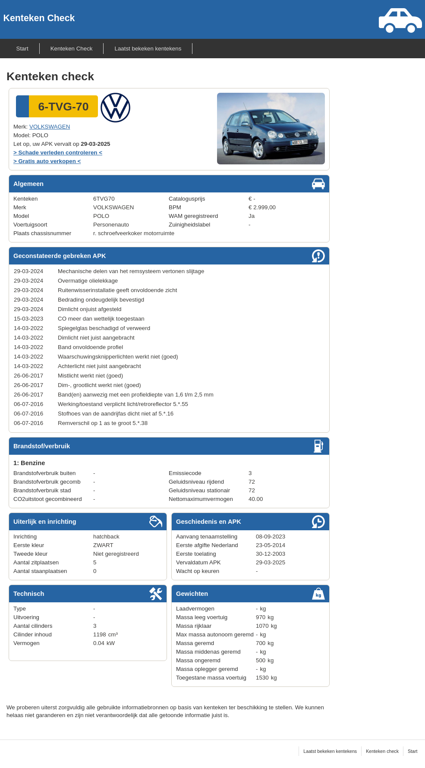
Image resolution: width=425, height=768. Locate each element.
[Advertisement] (390, 202)
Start (22, 48)
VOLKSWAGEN (49, 126)
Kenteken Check (39, 18)
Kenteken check (382, 751)
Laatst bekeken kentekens (147, 48)
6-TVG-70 (63, 106)
